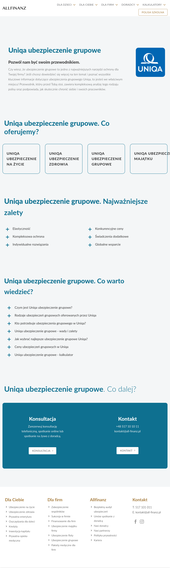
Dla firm (109, 4)
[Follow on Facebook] (135, 522)
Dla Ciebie (88, 4)
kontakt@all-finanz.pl (127, 431)
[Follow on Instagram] (142, 522)
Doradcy (130, 4)
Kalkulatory (154, 4)
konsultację (50, 426)
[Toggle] (15, 230)
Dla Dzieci (66, 4)
